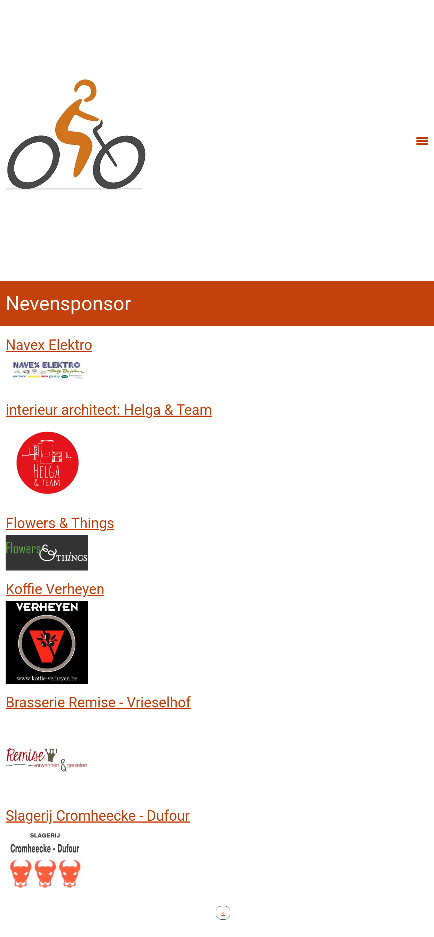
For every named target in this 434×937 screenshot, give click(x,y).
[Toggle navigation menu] (422, 141)
